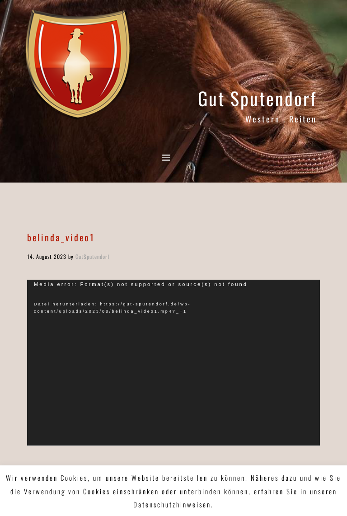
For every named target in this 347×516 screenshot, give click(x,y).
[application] (173, 363)
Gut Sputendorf (257, 98)
